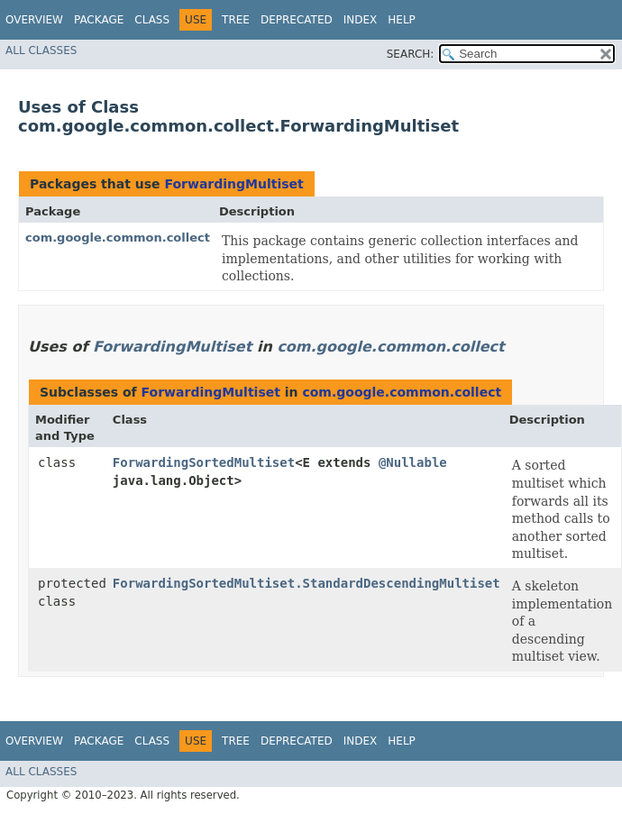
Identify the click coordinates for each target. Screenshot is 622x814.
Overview (34, 20)
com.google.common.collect (117, 237)
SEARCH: (410, 54)
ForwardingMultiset (233, 184)
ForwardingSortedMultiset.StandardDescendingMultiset (306, 583)
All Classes (41, 50)
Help (402, 20)
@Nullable (413, 462)
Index (360, 20)
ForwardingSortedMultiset (204, 462)
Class (151, 20)
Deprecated (297, 20)
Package (98, 20)
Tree (236, 20)
